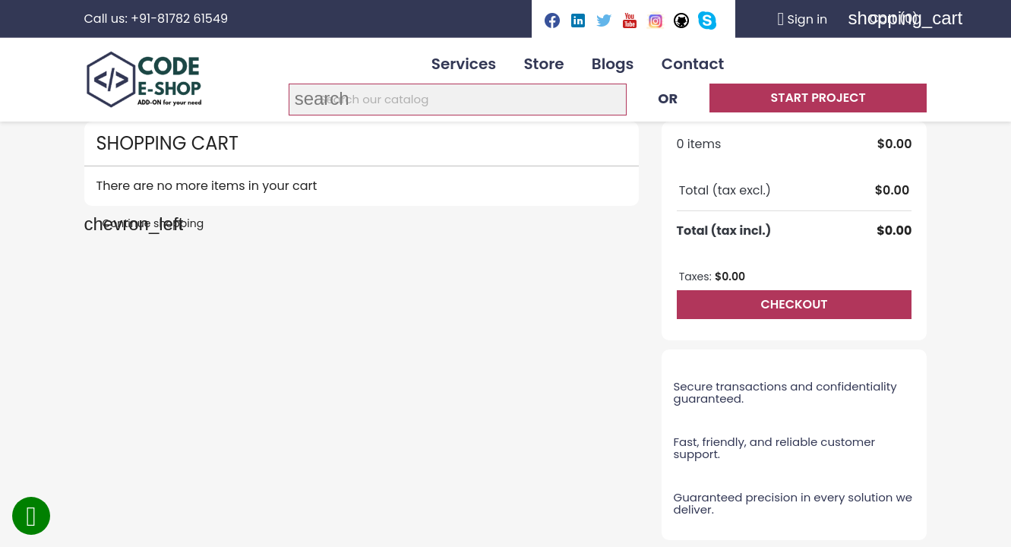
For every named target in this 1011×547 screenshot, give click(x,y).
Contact (693, 63)
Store (543, 63)
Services (463, 63)
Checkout (793, 304)
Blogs (613, 63)
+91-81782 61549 (179, 18)
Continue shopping (144, 223)
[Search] (458, 99)
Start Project (817, 97)
